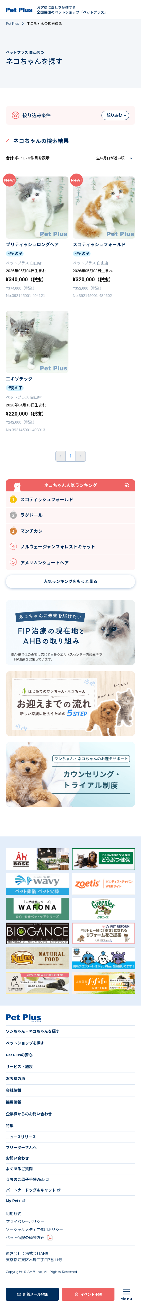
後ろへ (81, 456)
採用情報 (13, 1102)
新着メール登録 (35, 1294)
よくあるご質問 (19, 1169)
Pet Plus (12, 24)
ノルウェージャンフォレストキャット (52, 546)
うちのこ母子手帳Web (25, 1179)
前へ (60, 456)
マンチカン (26, 530)
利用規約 (13, 1214)
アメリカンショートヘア (39, 561)
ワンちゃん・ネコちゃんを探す (33, 1031)
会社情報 (13, 1090)
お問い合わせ (17, 1158)
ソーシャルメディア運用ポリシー (34, 1229)
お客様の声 (15, 1078)
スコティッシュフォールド (41, 499)
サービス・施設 (19, 1067)
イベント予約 (91, 1294)
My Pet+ (13, 1201)
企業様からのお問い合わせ (29, 1114)
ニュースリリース (21, 1137)
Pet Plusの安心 (19, 1055)
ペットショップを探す (25, 1043)
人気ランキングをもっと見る (70, 581)
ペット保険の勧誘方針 (25, 1237)
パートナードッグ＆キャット (31, 1190)
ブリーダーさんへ (21, 1147)
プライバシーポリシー (25, 1222)
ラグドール (26, 514)
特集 (10, 1126)
